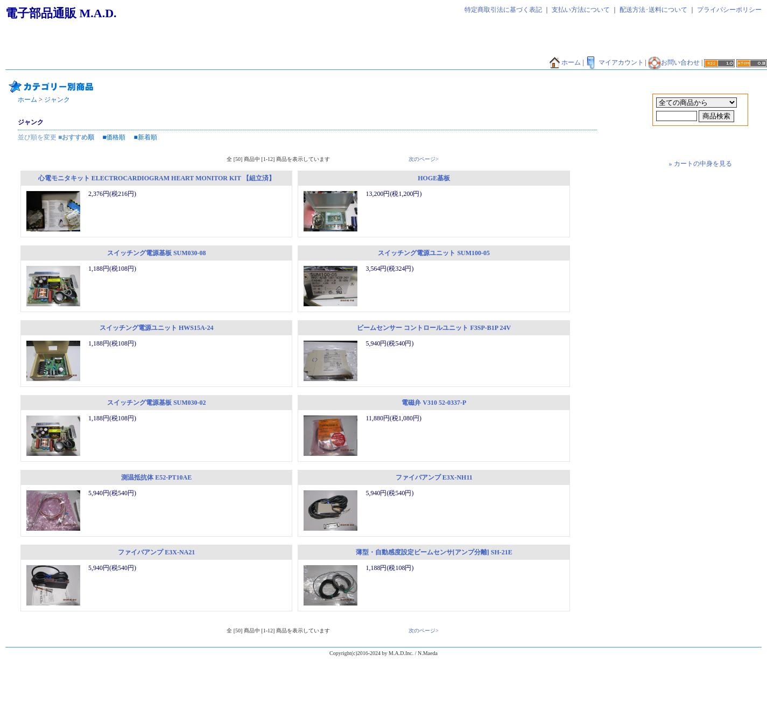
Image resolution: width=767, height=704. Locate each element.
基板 (16, 63)
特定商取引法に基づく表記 (503, 9)
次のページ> (424, 159)
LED (413, 63)
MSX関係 (488, 63)
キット (44, 63)
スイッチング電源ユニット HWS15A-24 (157, 328)
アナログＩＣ (242, 63)
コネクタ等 (322, 63)
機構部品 (79, 63)
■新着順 (145, 137)
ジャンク (148, 63)
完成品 (113, 63)
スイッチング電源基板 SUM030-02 (156, 402)
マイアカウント (615, 62)
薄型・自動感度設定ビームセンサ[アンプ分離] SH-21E (434, 552)
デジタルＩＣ (192, 63)
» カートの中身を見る (700, 163)
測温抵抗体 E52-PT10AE (156, 477)
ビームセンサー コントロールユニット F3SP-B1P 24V (434, 328)
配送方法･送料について (653, 9)
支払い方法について (581, 9)
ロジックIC (447, 63)
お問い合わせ (674, 62)
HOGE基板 (434, 178)
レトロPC (527, 63)
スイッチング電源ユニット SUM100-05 (434, 253)
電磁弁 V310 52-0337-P (434, 402)
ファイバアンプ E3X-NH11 (434, 477)
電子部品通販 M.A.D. (61, 13)
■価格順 (113, 137)
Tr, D (388, 63)
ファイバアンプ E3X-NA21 (156, 552)
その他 (360, 63)
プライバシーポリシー (729, 9)
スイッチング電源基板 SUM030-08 (156, 253)
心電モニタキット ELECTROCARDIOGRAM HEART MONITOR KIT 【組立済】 (156, 178)
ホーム (564, 62)
